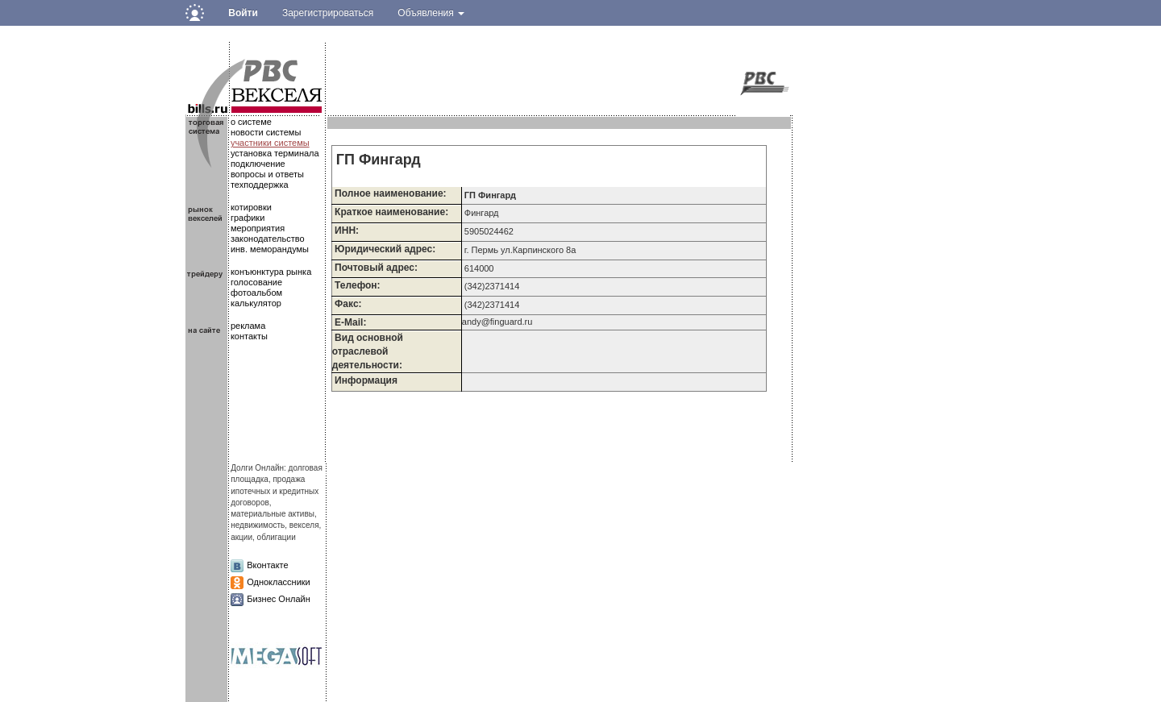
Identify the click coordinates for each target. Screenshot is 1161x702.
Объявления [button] (430, 13)
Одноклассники (278, 582)
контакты (249, 336)
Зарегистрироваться (327, 13)
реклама (248, 325)
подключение (258, 163)
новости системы (266, 132)
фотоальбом (256, 292)
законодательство (268, 238)
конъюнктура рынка (271, 271)
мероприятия (258, 228)
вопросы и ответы (267, 174)
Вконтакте (267, 565)
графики (247, 217)
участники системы (270, 142)
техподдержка (260, 184)
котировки (251, 207)
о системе (251, 122)
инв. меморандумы (270, 249)
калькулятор (256, 303)
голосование (256, 282)
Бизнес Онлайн (278, 599)
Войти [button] (243, 13)
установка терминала (275, 153)
